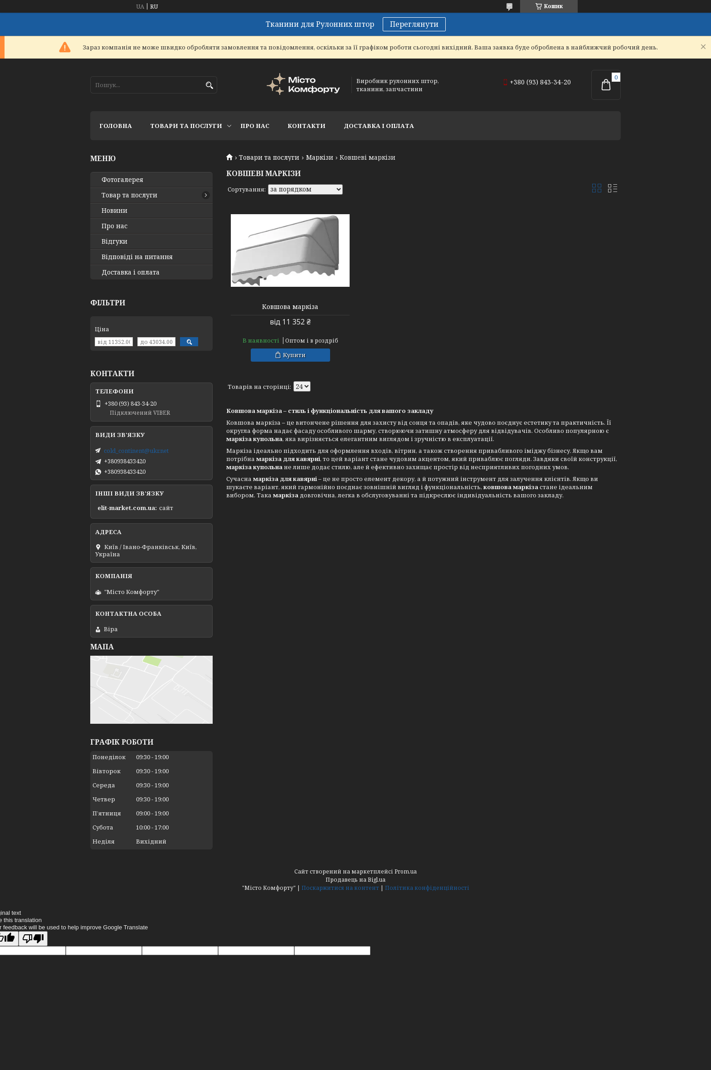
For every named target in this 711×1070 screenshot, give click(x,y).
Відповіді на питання (137, 257)
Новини (114, 210)
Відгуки (114, 241)
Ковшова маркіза (289, 306)
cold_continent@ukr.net (136, 450)
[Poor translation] (33, 938)
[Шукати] (209, 85)
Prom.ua (405, 871)
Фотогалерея (122, 180)
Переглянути (414, 24)
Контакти (306, 126)
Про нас (254, 126)
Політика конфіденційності (427, 888)
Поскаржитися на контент (340, 888)
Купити (293, 355)
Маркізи (319, 157)
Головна (115, 126)
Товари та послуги (186, 126)
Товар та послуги (129, 195)
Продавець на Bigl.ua (355, 879)
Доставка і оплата (379, 126)
